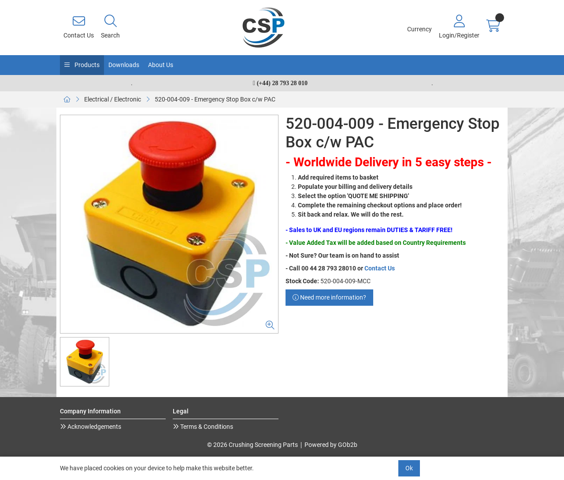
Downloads (123, 64)
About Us (160, 64)
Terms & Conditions (206, 426)
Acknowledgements (93, 426)
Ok (409, 468)
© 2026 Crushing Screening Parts (252, 444)
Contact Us (379, 268)
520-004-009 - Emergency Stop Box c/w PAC (215, 99)
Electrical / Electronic (112, 99)
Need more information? (329, 297)
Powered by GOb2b (330, 444)
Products (86, 64)
